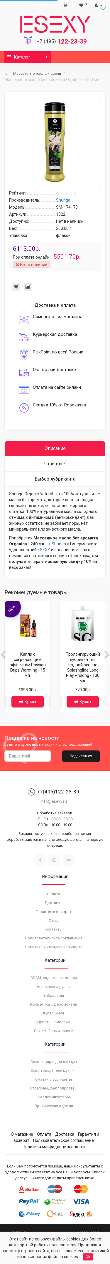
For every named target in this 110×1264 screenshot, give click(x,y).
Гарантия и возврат (54, 911)
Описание (55, 448)
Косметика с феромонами (53, 1004)
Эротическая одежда (53, 1106)
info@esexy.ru (53, 801)
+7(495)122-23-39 (53, 791)
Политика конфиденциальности (53, 947)
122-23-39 (62, 41)
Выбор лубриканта (55, 479)
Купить (27, 702)
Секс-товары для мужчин (54, 1070)
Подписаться (81, 756)
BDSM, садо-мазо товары (54, 978)
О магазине (22, 1134)
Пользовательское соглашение (53, 938)
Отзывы (55, 463)
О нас (53, 920)
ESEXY (44, 549)
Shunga (59, 544)
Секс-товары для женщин (54, 1061)
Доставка (53, 903)
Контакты (53, 929)
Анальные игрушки (54, 986)
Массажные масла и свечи (37, 73)
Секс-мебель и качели (53, 1031)
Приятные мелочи (53, 1022)
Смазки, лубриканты (53, 1079)
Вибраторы (53, 995)
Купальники (53, 1013)
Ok (88, 1257)
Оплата (53, 894)
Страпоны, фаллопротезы (53, 1088)
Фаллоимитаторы (53, 1097)
